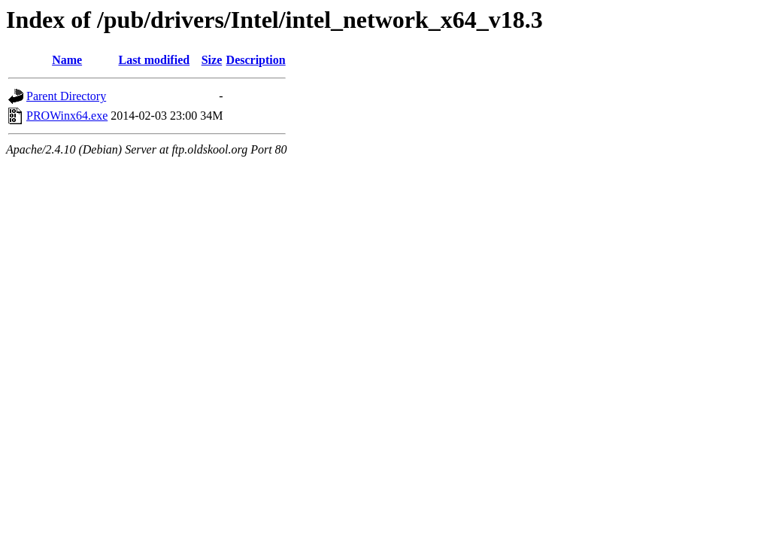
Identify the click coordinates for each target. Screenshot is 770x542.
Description (256, 59)
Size (212, 59)
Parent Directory (66, 96)
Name (67, 59)
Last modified (153, 59)
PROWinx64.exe (67, 115)
